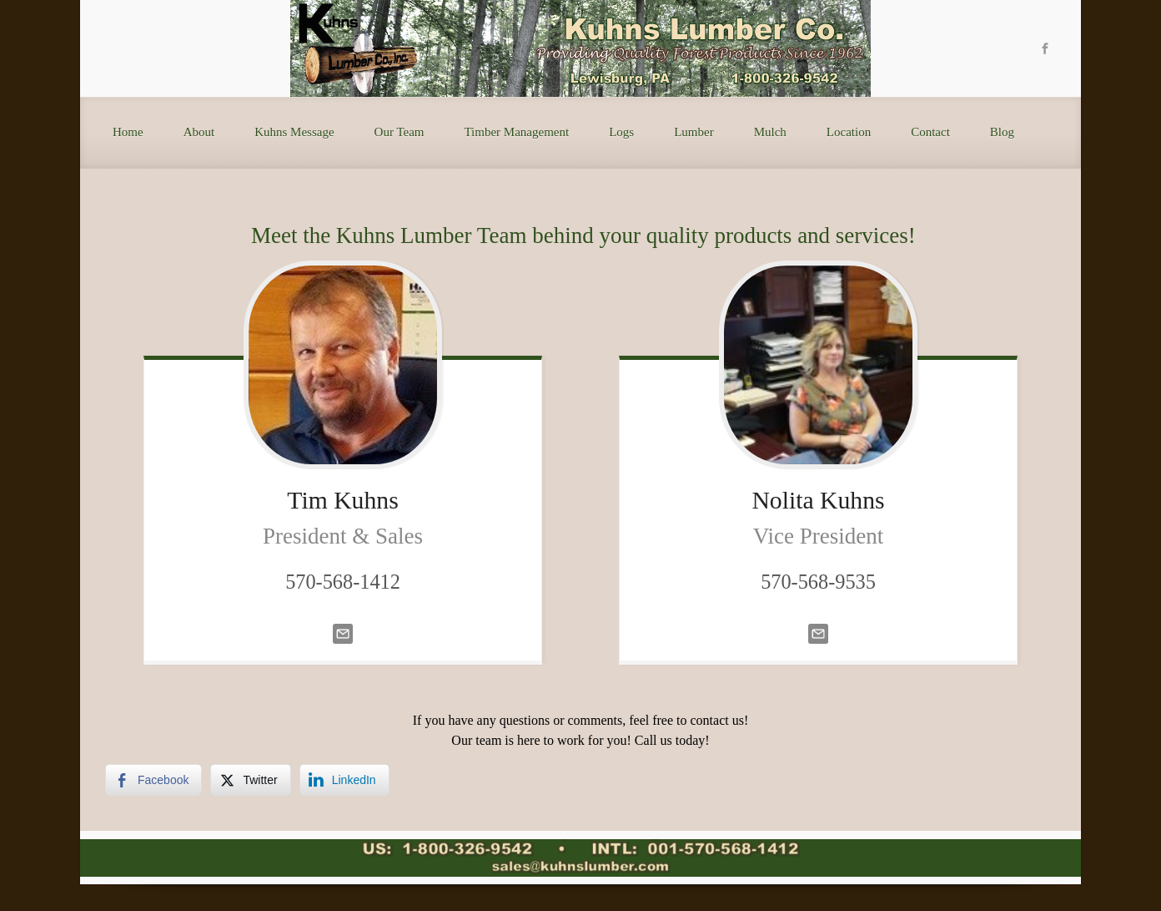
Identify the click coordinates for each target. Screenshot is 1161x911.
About (199, 132)
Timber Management (516, 132)
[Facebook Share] (153, 780)
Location (849, 132)
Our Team (399, 132)
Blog (1002, 132)
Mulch (770, 132)
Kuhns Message (294, 132)
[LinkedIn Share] (344, 780)
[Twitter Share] (250, 780)
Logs (621, 132)
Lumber (693, 132)
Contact (930, 132)
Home (128, 132)
